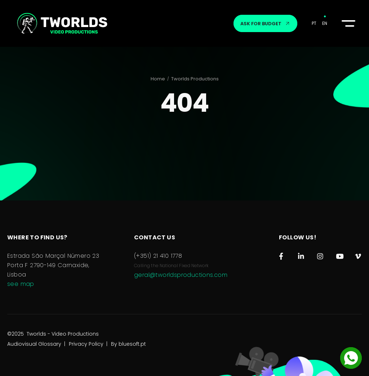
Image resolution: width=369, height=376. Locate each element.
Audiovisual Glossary (34, 351)
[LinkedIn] (301, 254)
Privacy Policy (86, 351)
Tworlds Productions (195, 78)
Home (158, 78)
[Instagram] (320, 254)
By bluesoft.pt (128, 351)
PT (314, 23)
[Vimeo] (358, 254)
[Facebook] (282, 254)
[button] (347, 23)
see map (20, 284)
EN (324, 23)
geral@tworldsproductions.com (180, 275)
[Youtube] (339, 254)
